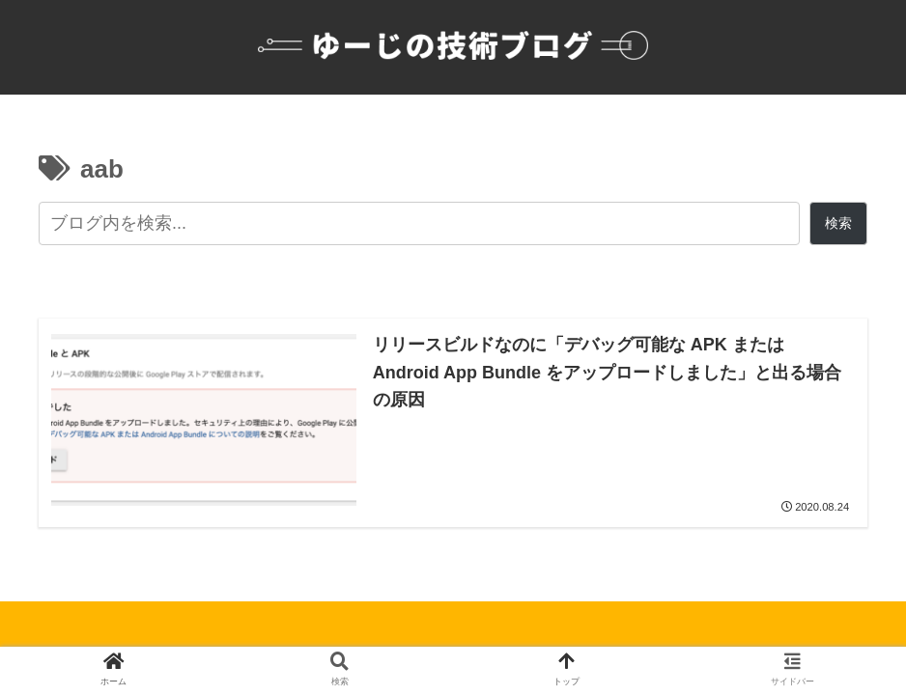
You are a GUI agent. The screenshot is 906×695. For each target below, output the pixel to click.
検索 (838, 223)
